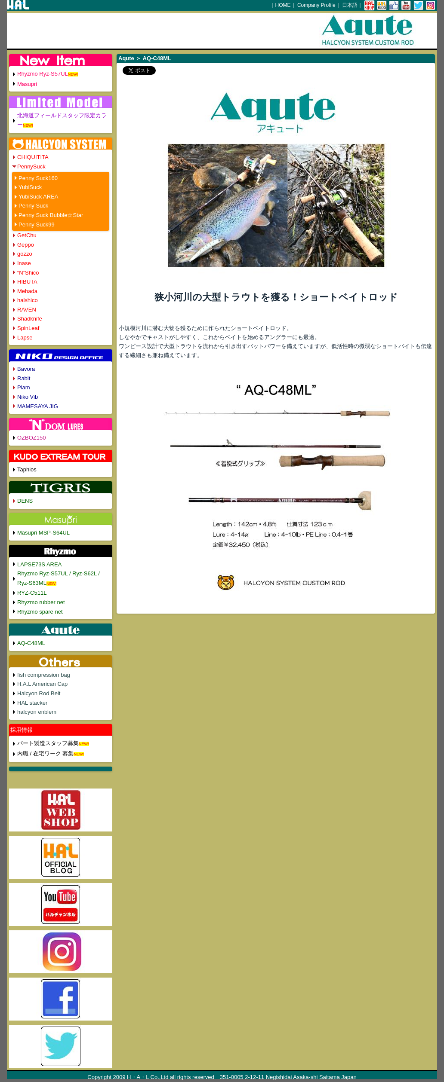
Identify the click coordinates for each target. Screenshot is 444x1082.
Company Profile (316, 5)
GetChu (27, 235)
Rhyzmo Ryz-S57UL (42, 73)
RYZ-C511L (31, 593)
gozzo (24, 254)
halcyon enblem (36, 712)
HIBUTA (27, 281)
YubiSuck (30, 187)
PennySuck (31, 166)
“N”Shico (28, 272)
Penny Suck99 (36, 224)
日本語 (350, 5)
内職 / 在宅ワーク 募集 (45, 753)
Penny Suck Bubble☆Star (50, 215)
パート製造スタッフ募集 (48, 743)
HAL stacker (32, 703)
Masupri (27, 84)
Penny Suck (33, 205)
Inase (24, 263)
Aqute (126, 58)
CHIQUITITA (33, 157)
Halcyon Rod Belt (38, 693)
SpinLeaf (28, 328)
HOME (283, 5)
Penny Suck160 (38, 178)
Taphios (27, 469)
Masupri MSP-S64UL (43, 532)
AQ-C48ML (31, 643)
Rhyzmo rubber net (41, 602)
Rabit (23, 378)
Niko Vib (27, 397)
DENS (25, 501)
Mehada (27, 291)
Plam (23, 387)
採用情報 (21, 730)
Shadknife (29, 318)
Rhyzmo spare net (40, 611)
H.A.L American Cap (42, 684)
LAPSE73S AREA (39, 564)
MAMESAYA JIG (37, 406)
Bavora (26, 369)
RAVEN (26, 309)
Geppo (25, 244)
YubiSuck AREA (38, 196)
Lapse (24, 337)
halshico (27, 300)
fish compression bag (43, 675)
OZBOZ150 (31, 437)
